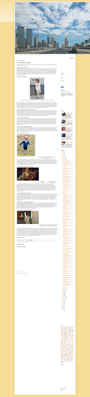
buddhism (72, 346)
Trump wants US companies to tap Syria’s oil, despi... (67, 282)
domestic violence (69, 348)
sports (69, 359)
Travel (20, 54)
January (64, 299)
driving (65, 349)
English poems (63, 332)
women (31, 241)
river (72, 358)
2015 (62, 304)
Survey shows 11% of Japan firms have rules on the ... (67, 214)
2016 (62, 303)
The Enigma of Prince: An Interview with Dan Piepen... (67, 265)
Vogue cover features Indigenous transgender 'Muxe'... (67, 181)
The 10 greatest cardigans (66, 161)
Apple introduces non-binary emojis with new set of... (67, 273)
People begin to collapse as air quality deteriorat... (66, 261)
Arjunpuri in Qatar (29, 5)
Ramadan (63, 338)
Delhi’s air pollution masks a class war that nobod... (67, 263)
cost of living (63, 348)
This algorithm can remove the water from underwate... (67, 179)
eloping (62, 350)
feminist (68, 351)
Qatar (32, 54)
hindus (72, 351)
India (62, 333)
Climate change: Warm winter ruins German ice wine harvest (69, 121)
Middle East (70, 334)
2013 (62, 307)
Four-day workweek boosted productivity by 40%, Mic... (66, 255)
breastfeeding (62, 345)
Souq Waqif (71, 340)
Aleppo (70, 326)
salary (63, 359)
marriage (62, 355)
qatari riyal (62, 358)
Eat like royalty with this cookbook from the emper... (67, 250)
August (64, 290)
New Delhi (68, 335)
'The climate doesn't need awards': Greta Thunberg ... (67, 277)
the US (72, 359)
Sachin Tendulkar (70, 339)
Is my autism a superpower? (66, 237)
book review (66, 344)
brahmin (71, 344)
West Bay (71, 343)
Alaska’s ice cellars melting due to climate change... (67, 170)
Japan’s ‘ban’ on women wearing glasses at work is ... (67, 226)
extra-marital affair (66, 350)
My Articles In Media (38, 54)
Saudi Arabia (63, 340)
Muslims (62, 335)
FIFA (68, 332)
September (64, 289)
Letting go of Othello (65, 244)
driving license (70, 349)
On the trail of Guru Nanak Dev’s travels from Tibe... (67, 203)
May (63, 294)
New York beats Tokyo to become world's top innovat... (67, 217)
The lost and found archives (66, 160)
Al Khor (62, 326)
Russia (65, 339)
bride (67, 345)
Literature (24, 54)
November (64, 159)
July (63, 291)
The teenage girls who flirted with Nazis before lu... (67, 197)
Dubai (68, 331)
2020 (62, 155)
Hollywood (26, 241)
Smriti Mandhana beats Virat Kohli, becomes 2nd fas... (67, 229)
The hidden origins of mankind (66, 190)
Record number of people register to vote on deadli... (67, 183)
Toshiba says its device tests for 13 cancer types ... (67, 187)
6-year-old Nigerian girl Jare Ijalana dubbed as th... (67, 239)
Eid (71, 331)
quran (66, 358)
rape (69, 358)
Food (29, 54)
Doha (70, 330)
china (70, 347)
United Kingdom (66, 343)
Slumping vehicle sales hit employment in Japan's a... (66, 177)
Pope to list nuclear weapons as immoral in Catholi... (67, 185)
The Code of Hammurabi (66, 218)
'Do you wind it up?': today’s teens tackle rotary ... (67, 279)
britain (63, 346)
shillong (66, 359)
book (61, 344)
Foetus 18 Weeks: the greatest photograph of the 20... (66, 201)
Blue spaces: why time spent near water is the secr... (67, 235)
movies (66, 356)
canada (63, 347)
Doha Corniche (63, 331)
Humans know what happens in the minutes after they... (67, 233)
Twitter (67, 342)
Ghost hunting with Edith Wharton (67, 248)
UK (28, 241)
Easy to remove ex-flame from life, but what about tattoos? (69, 142)
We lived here (64, 193)
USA (29, 241)
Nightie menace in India (69, 127)
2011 (62, 309)
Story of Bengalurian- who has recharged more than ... (66, 212)
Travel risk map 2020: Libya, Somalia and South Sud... (67, 205)
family (63, 351)
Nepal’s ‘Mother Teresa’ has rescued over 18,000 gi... (67, 189)
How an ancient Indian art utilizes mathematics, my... (67, 259)
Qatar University (70, 336)
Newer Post (18, 271)
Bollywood (67, 328)
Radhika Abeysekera (68, 337)
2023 (62, 151)
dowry (62, 349)
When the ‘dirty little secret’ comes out (69, 113)
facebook (72, 350)
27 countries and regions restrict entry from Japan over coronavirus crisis (69, 134)
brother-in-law (67, 346)
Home (17, 54)
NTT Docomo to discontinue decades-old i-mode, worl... (66, 284)
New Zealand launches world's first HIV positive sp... (67, 168)
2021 (62, 154)
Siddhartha (67, 340)
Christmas (62, 330)
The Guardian (22, 237)
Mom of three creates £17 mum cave (67, 251)
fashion (23, 241)
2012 (62, 308)
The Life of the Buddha (68, 341)
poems (71, 357)
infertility (70, 352)
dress (21, 241)
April (63, 295)
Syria (62, 341)
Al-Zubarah (65, 326)
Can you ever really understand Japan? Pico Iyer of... (67, 275)
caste (67, 347)
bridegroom (71, 345)
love (64, 354)
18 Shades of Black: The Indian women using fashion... (67, 243)
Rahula (72, 337)
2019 (62, 156)
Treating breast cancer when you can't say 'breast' (67, 271)
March (64, 296)
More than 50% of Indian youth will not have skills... (67, 199)
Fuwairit (71, 332)
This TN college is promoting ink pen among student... (67, 257)
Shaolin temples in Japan (65, 91)
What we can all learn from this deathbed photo (66, 163)
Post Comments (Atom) (24, 273)
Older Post (55, 271)
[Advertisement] (67, 65)
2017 (62, 302)
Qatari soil (62, 337)
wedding (63, 360)
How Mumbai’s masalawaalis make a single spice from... (67, 253)
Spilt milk (63, 227)
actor (19, 241)
